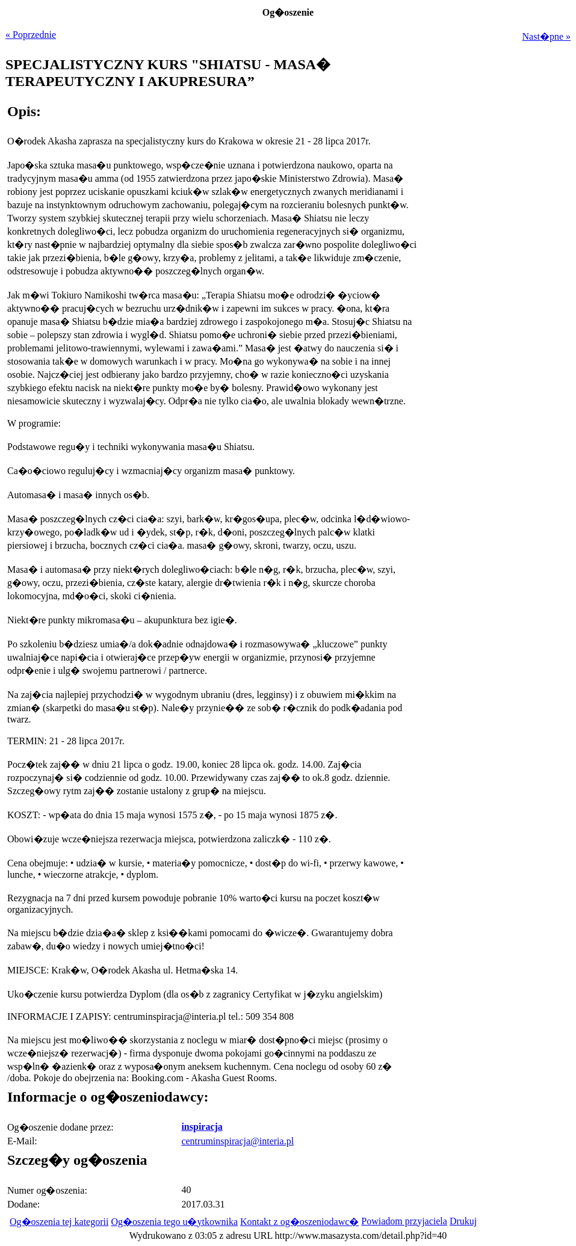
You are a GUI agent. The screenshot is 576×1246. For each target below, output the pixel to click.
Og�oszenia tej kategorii (59, 1222)
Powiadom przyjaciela (404, 1221)
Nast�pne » (546, 36)
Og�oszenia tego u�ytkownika (174, 1222)
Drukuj (463, 1221)
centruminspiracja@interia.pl (237, 1141)
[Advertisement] (495, 643)
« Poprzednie (30, 34)
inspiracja (201, 1126)
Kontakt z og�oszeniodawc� (299, 1222)
